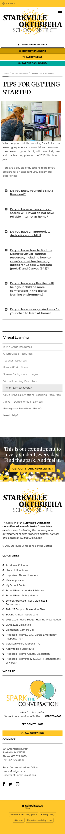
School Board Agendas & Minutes (25, 590)
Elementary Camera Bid (20, 629)
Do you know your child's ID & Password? (31, 192)
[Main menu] (60, 12)
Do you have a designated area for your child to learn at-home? (35, 311)
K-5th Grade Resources (17, 346)
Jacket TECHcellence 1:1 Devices (23, 401)
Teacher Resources (15, 360)
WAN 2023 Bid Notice (18, 624)
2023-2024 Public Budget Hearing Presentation (33, 619)
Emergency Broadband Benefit (22, 408)
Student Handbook (17, 570)
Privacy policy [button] (47, 814)
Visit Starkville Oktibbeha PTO (23, 643)
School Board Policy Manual (22, 595)
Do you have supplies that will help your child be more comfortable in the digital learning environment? (32, 289)
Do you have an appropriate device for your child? (30, 233)
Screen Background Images (20, 374)
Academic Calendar (17, 565)
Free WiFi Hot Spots (15, 367)
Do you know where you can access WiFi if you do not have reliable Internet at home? (32, 213)
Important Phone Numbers (22, 575)
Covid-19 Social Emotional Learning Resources (31, 394)
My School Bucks (16, 585)
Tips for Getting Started (17, 388)
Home (5, 73)
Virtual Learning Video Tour (25, 382)
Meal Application (16, 580)
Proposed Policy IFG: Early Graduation (28, 653)
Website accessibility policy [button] (23, 814)
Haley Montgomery (13, 771)
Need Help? (10, 415)
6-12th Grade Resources (17, 353)
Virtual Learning (20, 73)
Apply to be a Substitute (20, 648)
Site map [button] (18, 820)
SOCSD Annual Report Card (22, 614)
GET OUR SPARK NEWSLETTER (32, 468)
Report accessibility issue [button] (39, 820)
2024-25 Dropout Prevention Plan (25, 609)
